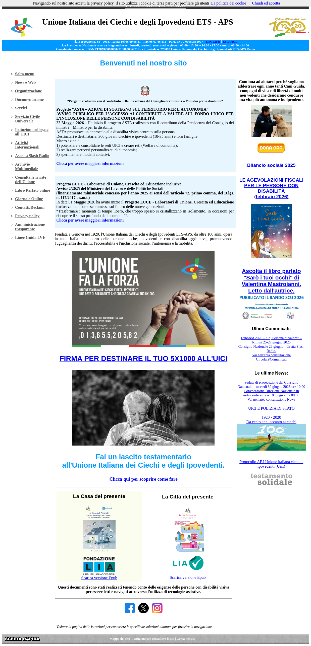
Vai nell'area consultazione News (271, 399)
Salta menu (24, 74)
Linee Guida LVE (30, 237)
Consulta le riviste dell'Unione (30, 179)
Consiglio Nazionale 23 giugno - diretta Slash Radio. (271, 348)
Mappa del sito (120, 638)
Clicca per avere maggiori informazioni (90, 163)
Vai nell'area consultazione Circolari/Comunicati (271, 357)
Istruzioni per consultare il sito (153, 638)
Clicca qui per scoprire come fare (143, 479)
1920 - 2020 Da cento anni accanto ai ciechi (271, 419)
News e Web (25, 82)
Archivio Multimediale (26, 166)
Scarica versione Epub (99, 578)
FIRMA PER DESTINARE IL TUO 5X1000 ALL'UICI (143, 358)
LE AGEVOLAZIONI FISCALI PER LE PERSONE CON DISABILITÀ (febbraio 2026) (271, 188)
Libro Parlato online (32, 190)
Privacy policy (27, 216)
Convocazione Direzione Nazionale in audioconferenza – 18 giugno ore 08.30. (271, 393)
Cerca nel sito (186, 638)
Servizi (21, 108)
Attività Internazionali (27, 144)
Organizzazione (28, 91)
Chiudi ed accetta (266, 3)
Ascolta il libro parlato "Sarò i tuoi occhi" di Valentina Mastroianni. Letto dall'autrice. (271, 281)
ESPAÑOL (230, 41)
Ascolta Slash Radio (32, 156)
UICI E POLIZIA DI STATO (271, 408)
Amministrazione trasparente (30, 226)
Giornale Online (29, 199)
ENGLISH (213, 41)
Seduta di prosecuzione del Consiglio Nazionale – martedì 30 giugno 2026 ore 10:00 (271, 384)
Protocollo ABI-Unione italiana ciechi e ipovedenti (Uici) (271, 464)
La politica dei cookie (228, 3)
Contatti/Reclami (29, 207)
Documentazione (29, 99)
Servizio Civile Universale (27, 118)
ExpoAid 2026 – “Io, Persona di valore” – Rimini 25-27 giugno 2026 (271, 340)
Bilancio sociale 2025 (271, 165)
